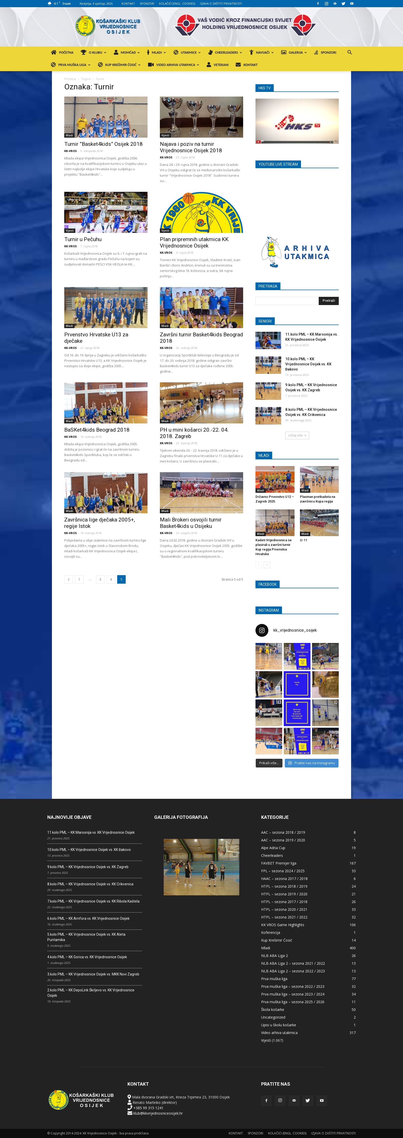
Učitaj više (297, 435)
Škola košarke (272, 1009)
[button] (349, 53)
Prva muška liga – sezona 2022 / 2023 (292, 986)
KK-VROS (70, 151)
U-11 (303, 540)
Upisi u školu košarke (278, 1024)
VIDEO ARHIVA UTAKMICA (173, 65)
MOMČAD (127, 52)
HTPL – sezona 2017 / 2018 (284, 901)
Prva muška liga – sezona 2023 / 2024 (292, 994)
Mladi (69, 135)
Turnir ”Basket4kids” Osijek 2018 (103, 144)
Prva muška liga (274, 978)
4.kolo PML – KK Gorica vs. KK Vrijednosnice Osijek (87, 957)
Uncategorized (273, 1017)
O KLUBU (93, 52)
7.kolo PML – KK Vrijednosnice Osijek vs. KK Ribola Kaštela (93, 901)
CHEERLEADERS (225, 52)
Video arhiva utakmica (279, 1032)
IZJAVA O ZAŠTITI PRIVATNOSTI (221, 3)
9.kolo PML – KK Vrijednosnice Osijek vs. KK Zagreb (88, 867)
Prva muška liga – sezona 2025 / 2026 (292, 1001)
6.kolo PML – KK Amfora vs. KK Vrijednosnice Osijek (88, 918)
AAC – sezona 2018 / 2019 (283, 832)
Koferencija (270, 932)
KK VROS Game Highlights (282, 924)
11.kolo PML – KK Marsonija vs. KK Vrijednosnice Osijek (91, 832)
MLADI (156, 52)
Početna (70, 79)
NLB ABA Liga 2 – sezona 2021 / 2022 (293, 963)
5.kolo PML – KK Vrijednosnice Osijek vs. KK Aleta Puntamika (86, 937)
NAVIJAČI (262, 52)
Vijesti (165, 135)
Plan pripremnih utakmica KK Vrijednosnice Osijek (194, 242)
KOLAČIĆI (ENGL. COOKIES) (177, 3)
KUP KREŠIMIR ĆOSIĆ (119, 65)
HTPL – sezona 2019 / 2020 (284, 894)
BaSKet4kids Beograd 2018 (97, 430)
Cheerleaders (272, 855)
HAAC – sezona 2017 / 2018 (284, 878)
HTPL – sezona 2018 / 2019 (284, 886)
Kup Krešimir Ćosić (276, 940)
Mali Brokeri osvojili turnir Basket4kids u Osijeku (191, 523)
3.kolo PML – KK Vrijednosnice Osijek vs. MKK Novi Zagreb (93, 974)
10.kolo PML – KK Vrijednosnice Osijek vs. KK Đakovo (308, 364)
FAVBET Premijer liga (278, 863)
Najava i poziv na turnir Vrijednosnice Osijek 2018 (191, 147)
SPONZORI (147, 3)
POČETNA (62, 52)
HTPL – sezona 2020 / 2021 (284, 909)
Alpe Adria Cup (273, 847)
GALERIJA (294, 52)
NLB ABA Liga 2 (274, 955)
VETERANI (217, 65)
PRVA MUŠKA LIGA (70, 65)
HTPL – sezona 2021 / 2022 (284, 917)
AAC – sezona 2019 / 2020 (283, 840)
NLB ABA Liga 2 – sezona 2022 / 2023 (293, 971)
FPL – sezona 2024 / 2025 (283, 870)
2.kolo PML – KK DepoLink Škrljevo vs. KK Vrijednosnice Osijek (90, 993)
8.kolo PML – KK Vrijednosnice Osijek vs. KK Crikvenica (90, 884)
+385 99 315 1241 (148, 1107)
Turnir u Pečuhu (83, 239)
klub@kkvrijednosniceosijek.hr (158, 1113)
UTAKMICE (187, 52)
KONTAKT (128, 3)
